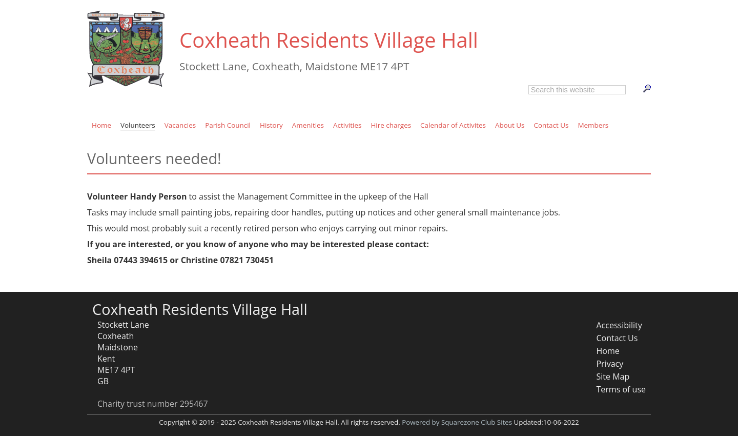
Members (593, 125)
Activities (347, 125)
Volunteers (137, 125)
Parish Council (228, 125)
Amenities (308, 125)
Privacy (609, 363)
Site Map (612, 376)
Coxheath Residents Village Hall (328, 40)
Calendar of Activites (453, 125)
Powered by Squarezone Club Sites (457, 422)
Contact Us (551, 125)
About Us (510, 125)
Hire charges (391, 125)
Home (101, 125)
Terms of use (621, 389)
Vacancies (180, 125)
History (271, 125)
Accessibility (619, 325)
